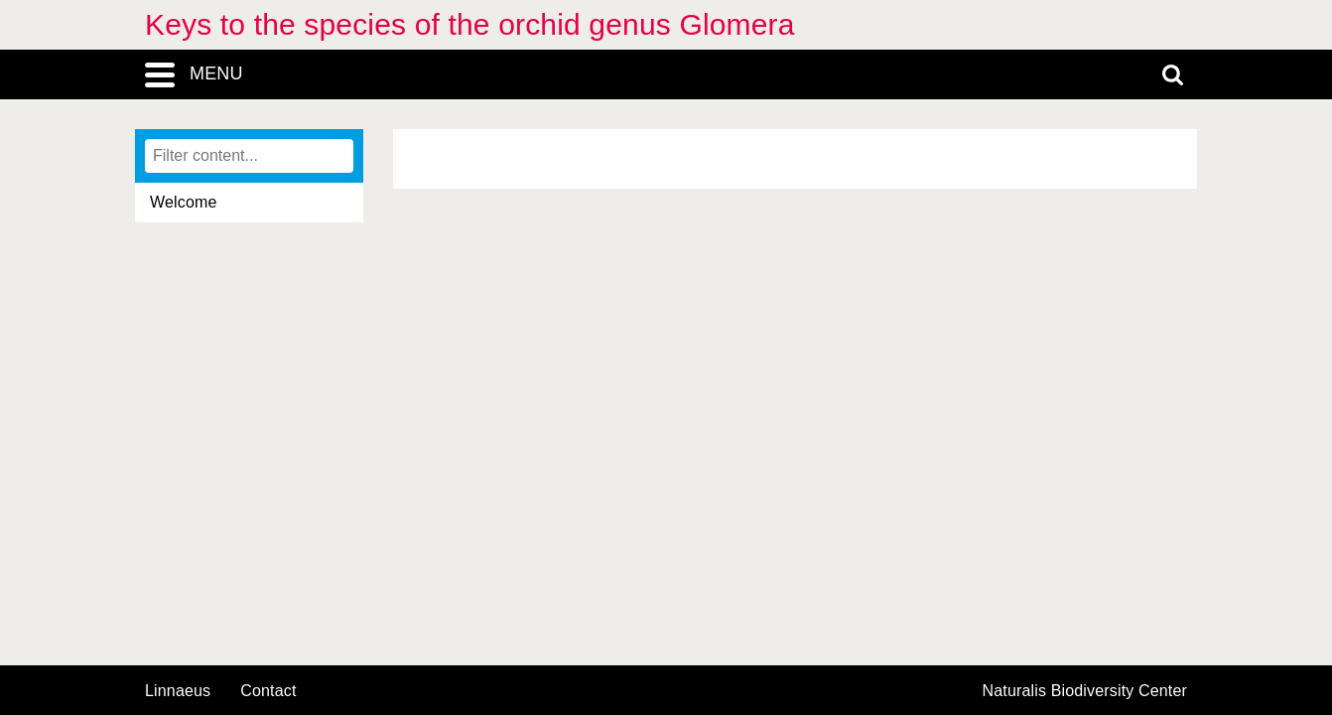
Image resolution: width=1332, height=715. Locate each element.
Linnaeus (177, 691)
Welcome (183, 202)
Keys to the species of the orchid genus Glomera (470, 24)
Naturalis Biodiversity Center (1085, 691)
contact (268, 690)
